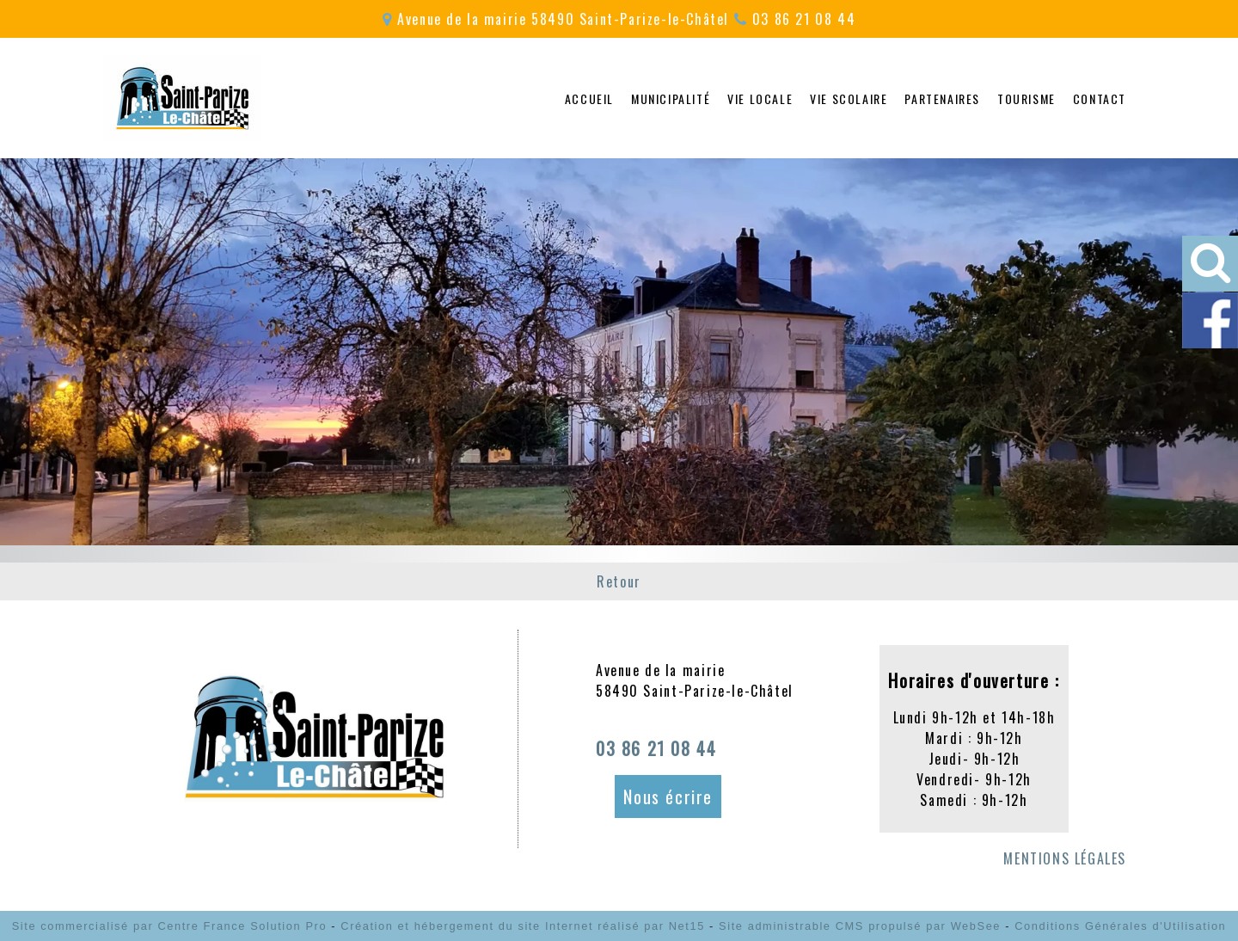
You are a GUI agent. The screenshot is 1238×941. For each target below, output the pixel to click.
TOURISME (1026, 98)
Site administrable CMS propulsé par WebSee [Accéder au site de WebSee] (860, 925)
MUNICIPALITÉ (670, 98)
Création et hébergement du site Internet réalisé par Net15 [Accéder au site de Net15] (522, 925)
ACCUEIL (589, 98)
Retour (619, 581)
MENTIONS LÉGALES (1064, 858)
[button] (1210, 264)
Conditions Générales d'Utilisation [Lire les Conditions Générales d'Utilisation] (1120, 925)
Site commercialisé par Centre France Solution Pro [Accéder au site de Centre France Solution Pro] (169, 925)
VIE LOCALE (760, 98)
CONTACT (1099, 98)
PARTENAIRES (942, 98)
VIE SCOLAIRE (848, 98)
